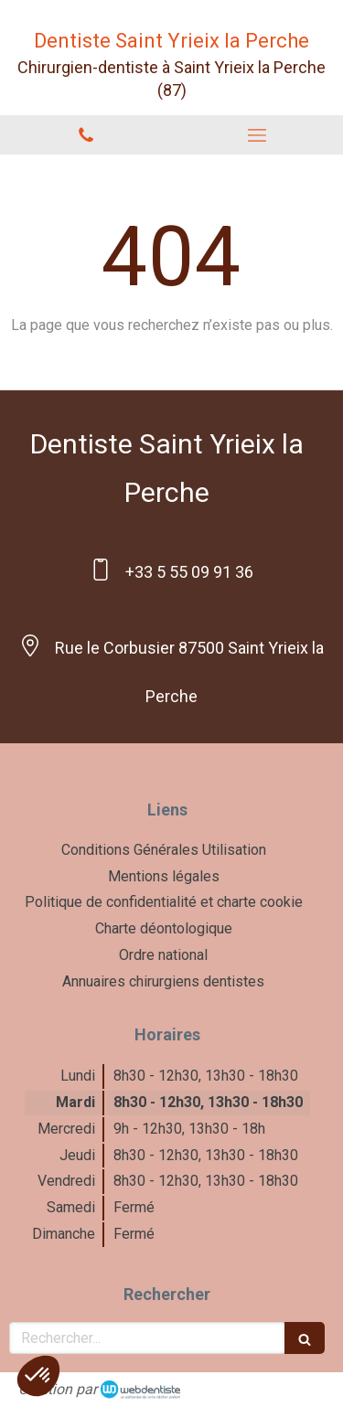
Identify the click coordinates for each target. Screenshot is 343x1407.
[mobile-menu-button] (258, 135)
